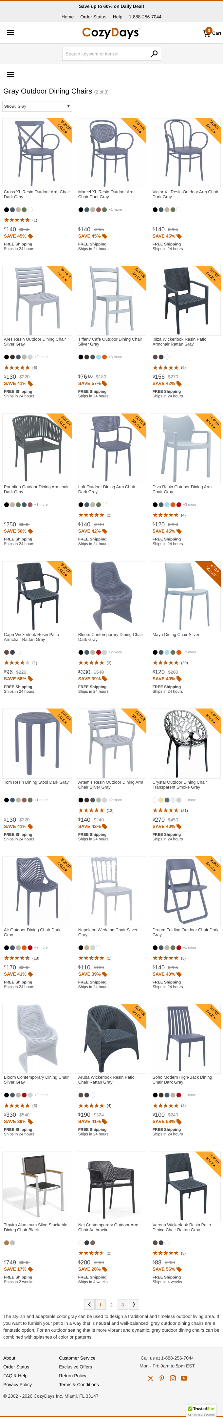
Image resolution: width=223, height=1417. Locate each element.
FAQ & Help (15, 1375)
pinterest (162, 1378)
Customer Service (77, 1358)
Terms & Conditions (79, 1384)
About (9, 1358)
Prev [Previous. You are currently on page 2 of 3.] (89, 1304)
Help (117, 16)
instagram (173, 1378)
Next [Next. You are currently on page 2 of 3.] (134, 1304)
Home (68, 16)
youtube (184, 1378)
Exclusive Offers (75, 1366)
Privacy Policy (17, 1384)
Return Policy (72, 1375)
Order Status (93, 16)
